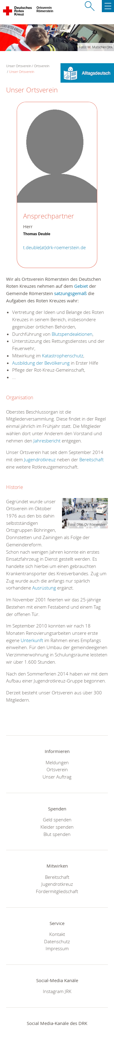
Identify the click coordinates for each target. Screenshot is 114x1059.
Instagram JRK (57, 991)
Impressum (57, 948)
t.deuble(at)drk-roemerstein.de (54, 247)
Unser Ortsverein (21, 71)
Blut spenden (57, 834)
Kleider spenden (57, 827)
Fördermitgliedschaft (57, 891)
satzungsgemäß (70, 293)
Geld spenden (57, 820)
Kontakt (57, 934)
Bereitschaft (91, 459)
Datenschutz (57, 941)
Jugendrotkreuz (40, 459)
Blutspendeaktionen (72, 334)
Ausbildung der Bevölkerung (41, 363)
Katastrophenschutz (62, 355)
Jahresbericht (47, 441)
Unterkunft (32, 640)
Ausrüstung (44, 588)
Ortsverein (41, 66)
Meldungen (57, 762)
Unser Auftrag (57, 777)
